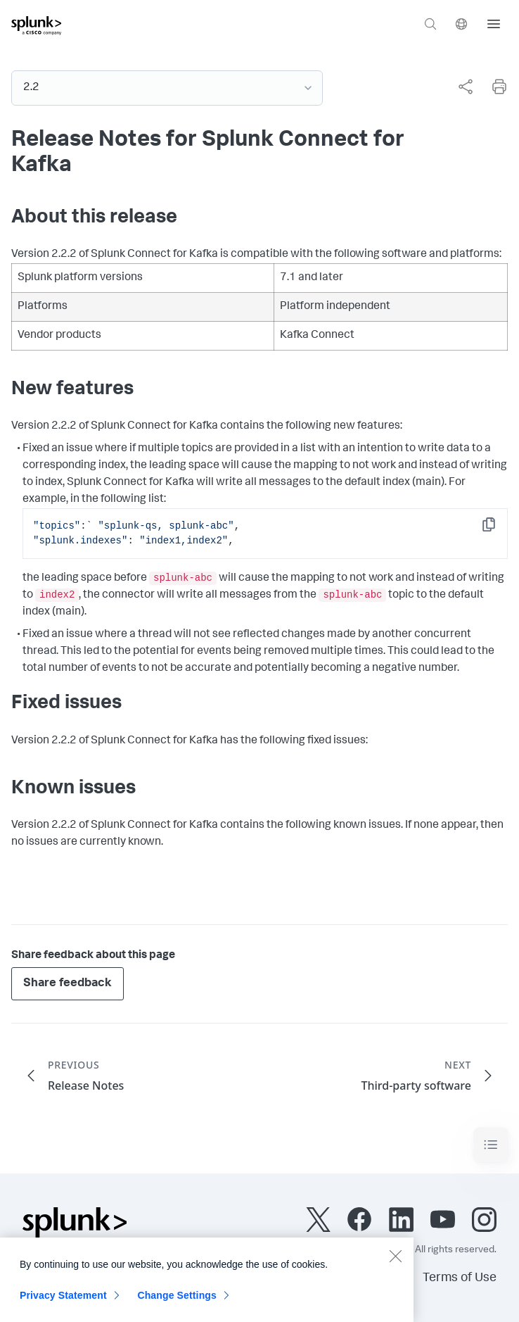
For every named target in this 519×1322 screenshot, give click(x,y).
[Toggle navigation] (491, 1145)
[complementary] (460, 86)
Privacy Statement (63, 1301)
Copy (498, 529)
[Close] (395, 1261)
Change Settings (177, 1301)
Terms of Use (459, 1278)
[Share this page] (465, 86)
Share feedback (67, 984)
